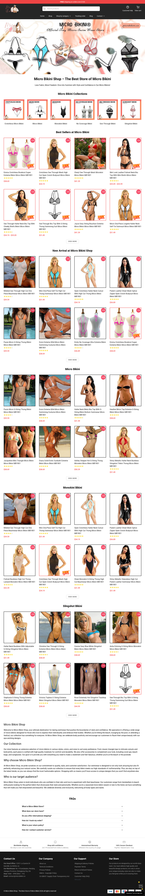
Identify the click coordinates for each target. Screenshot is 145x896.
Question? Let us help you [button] (134, 893)
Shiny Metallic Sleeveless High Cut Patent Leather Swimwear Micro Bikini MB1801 (125, 582)
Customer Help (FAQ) (82, 876)
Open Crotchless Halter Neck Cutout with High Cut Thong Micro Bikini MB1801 (88, 293)
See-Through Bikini (107, 124)
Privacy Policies (44, 870)
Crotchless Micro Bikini (14, 124)
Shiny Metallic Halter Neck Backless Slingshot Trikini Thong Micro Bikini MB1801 (124, 463)
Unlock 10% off (141, 886)
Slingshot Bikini (131, 124)
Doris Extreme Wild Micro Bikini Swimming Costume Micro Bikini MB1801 (52, 345)
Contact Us (78, 873)
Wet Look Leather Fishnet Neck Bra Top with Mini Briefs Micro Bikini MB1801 (124, 175)
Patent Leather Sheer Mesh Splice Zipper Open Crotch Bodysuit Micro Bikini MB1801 (124, 293)
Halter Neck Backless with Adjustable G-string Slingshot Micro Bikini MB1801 (19, 649)
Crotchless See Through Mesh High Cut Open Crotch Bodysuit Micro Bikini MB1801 (54, 175)
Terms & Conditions (46, 867)
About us (42, 863)
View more (72, 241)
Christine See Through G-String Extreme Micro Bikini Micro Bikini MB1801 (52, 649)
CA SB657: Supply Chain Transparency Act (54, 876)
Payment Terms (80, 867)
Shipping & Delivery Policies (84, 863)
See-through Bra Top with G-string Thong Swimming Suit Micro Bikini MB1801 (53, 226)
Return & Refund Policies (83, 870)
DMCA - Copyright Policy (48, 873)
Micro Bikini (37, 124)
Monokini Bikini (61, 124)
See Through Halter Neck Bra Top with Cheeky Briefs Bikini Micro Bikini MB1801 (19, 226)
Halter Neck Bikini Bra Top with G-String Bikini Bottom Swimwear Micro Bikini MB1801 (89, 412)
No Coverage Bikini (84, 124)
